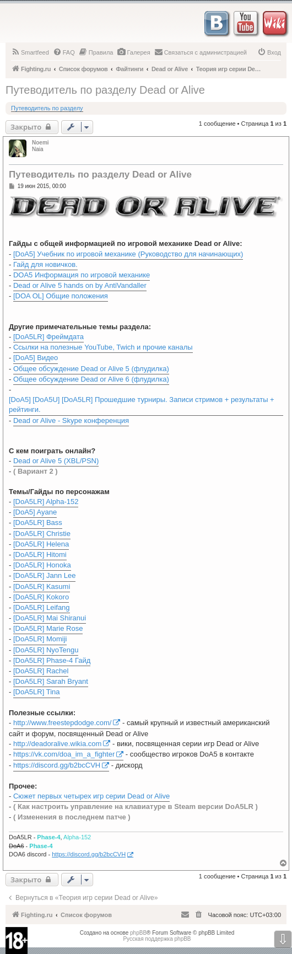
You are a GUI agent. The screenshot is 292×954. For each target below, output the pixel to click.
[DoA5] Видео (35, 357)
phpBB (138, 933)
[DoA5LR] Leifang (41, 607)
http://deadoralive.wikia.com (57, 743)
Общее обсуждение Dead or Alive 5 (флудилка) (91, 369)
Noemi (40, 143)
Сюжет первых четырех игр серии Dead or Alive (91, 796)
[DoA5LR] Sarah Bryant (50, 681)
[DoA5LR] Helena (41, 544)
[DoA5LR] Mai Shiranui (49, 618)
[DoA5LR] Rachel (40, 671)
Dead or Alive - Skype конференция (71, 420)
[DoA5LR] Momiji (40, 639)
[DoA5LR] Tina (36, 692)
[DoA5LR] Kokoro (41, 597)
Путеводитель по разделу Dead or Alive (105, 90)
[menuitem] (30, 52)
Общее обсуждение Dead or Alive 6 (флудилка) (91, 379)
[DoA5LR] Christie (42, 533)
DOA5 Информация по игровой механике (81, 275)
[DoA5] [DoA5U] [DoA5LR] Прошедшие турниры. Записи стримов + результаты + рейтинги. (141, 404)
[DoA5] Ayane (35, 512)
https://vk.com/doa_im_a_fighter (64, 754)
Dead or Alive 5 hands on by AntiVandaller (80, 285)
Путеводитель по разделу (47, 108)
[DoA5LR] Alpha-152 (46, 501)
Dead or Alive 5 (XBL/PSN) (56, 461)
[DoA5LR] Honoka (42, 565)
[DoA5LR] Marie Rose (48, 628)
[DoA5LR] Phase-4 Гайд (51, 660)
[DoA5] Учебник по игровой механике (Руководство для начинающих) (128, 254)
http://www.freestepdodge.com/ (62, 723)
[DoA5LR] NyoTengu (46, 650)
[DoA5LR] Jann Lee (44, 575)
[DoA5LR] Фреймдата (48, 337)
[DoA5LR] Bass (37, 522)
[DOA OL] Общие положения (60, 296)
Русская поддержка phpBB (157, 939)
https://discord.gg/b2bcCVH (56, 765)
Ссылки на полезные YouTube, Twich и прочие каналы (103, 347)
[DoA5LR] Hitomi (40, 554)
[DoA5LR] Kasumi (41, 586)
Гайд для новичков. (45, 264)
